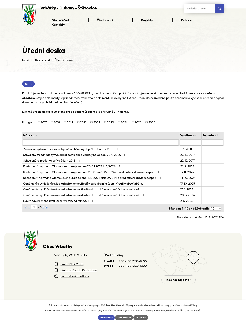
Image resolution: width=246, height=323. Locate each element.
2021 (83, 123)
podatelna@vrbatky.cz (74, 275)
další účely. (192, 304)
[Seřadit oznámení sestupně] (36, 136)
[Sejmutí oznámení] (212, 143)
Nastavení (142, 317)
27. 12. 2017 (188, 155)
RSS (29, 84)
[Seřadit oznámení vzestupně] (36, 135)
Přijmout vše (105, 317)
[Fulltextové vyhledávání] (199, 8)
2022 (96, 123)
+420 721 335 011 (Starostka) (78, 269)
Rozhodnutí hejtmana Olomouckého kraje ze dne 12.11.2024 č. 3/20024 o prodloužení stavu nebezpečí (91, 172)
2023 (110, 123)
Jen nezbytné (124, 317)
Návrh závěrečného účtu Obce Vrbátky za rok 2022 (59, 201)
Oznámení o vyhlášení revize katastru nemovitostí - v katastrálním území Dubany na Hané (84, 189)
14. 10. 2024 (188, 178)
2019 (70, 123)
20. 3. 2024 (188, 195)
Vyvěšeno (187, 135)
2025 (138, 123)
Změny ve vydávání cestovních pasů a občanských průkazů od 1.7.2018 (71, 149)
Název (29, 135)
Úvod (25, 60)
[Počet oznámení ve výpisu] (215, 207)
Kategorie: (29, 122)
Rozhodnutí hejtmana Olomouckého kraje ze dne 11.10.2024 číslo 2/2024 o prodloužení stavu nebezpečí (92, 178)
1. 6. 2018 (186, 149)
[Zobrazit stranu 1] (34, 207)
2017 (44, 123)
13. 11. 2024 (187, 172)
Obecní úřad (42, 60)
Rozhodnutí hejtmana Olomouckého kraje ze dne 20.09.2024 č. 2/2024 (72, 166)
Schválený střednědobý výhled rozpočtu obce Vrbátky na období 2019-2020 (75, 155)
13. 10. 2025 (188, 184)
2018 (57, 123)
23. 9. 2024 (188, 166)
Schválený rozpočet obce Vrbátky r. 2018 (52, 161)
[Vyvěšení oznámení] (190, 143)
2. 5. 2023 (187, 201)
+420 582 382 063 (71, 263)
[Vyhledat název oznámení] (101, 143)
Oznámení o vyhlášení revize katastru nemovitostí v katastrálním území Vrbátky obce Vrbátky (86, 184)
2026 (151, 123)
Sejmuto (209, 135)
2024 (124, 123)
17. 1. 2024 (187, 189)
